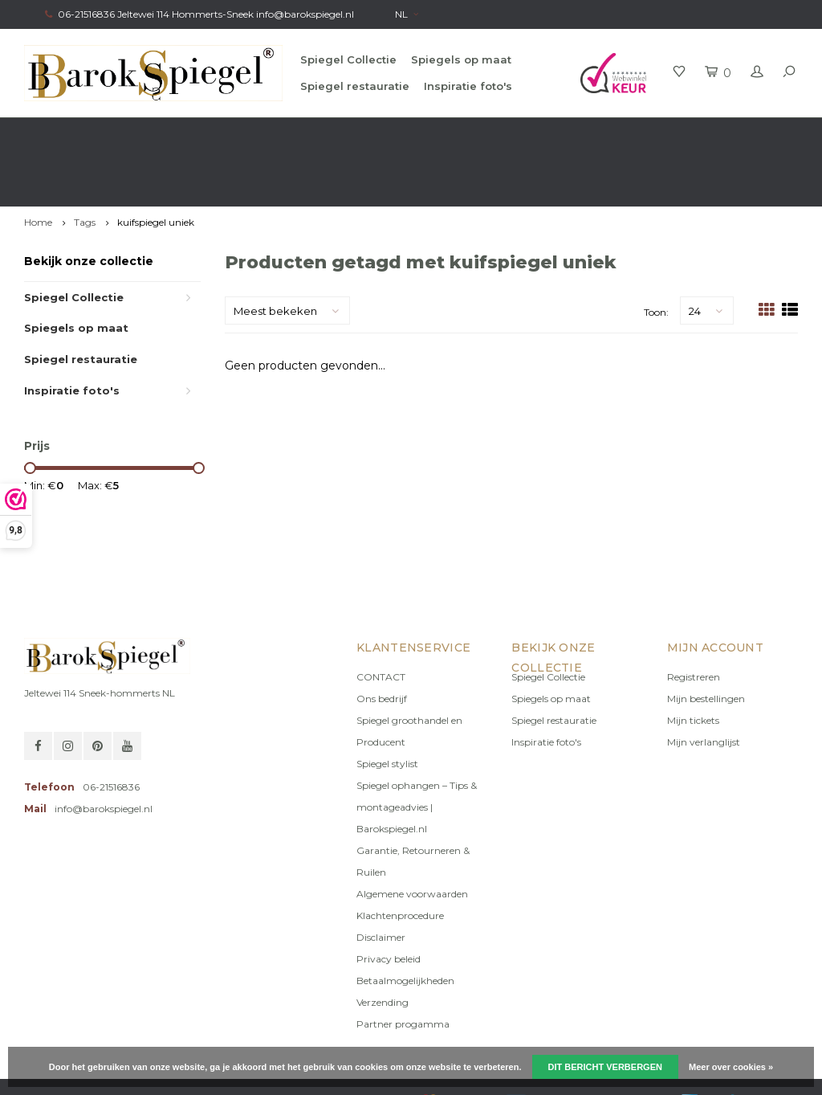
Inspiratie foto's (468, 86)
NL (406, 14)
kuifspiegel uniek (155, 164)
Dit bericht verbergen (605, 1067)
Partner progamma (403, 966)
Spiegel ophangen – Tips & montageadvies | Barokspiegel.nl (416, 749)
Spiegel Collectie (348, 59)
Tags (85, 164)
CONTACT (380, 619)
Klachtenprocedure (400, 858)
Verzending (382, 944)
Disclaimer (380, 879)
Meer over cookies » (731, 1067)
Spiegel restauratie (354, 86)
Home (38, 164)
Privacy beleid (388, 901)
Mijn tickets (693, 662)
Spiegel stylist (387, 706)
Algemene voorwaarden (412, 836)
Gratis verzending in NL (85, 133)
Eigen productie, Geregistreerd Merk (704, 133)
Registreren (693, 619)
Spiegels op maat (461, 59)
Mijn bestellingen (706, 641)
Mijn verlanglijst (703, 684)
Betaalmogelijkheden (405, 923)
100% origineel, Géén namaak (480, 133)
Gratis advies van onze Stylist (276, 133)
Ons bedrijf (381, 641)
